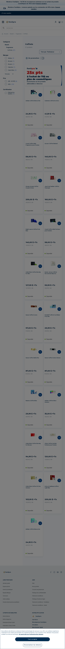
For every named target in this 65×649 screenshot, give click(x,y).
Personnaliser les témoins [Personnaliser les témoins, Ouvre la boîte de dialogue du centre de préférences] (32, 645)
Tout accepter (32, 639)
